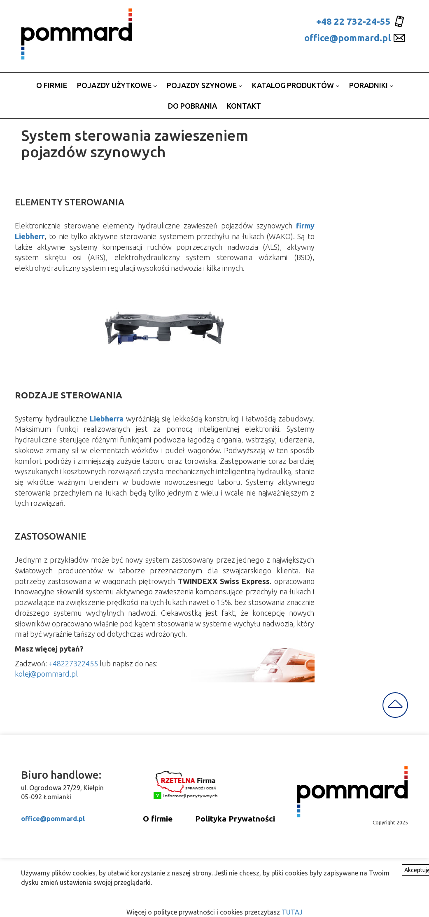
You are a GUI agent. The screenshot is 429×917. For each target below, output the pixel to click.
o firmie (51, 85)
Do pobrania (192, 106)
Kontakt (244, 106)
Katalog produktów (295, 85)
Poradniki (371, 85)
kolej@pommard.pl (46, 674)
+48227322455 (73, 663)
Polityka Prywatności (235, 818)
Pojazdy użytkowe (117, 85)
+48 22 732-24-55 (353, 21)
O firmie (158, 818)
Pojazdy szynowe (204, 85)
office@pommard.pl (347, 38)
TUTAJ (292, 912)
